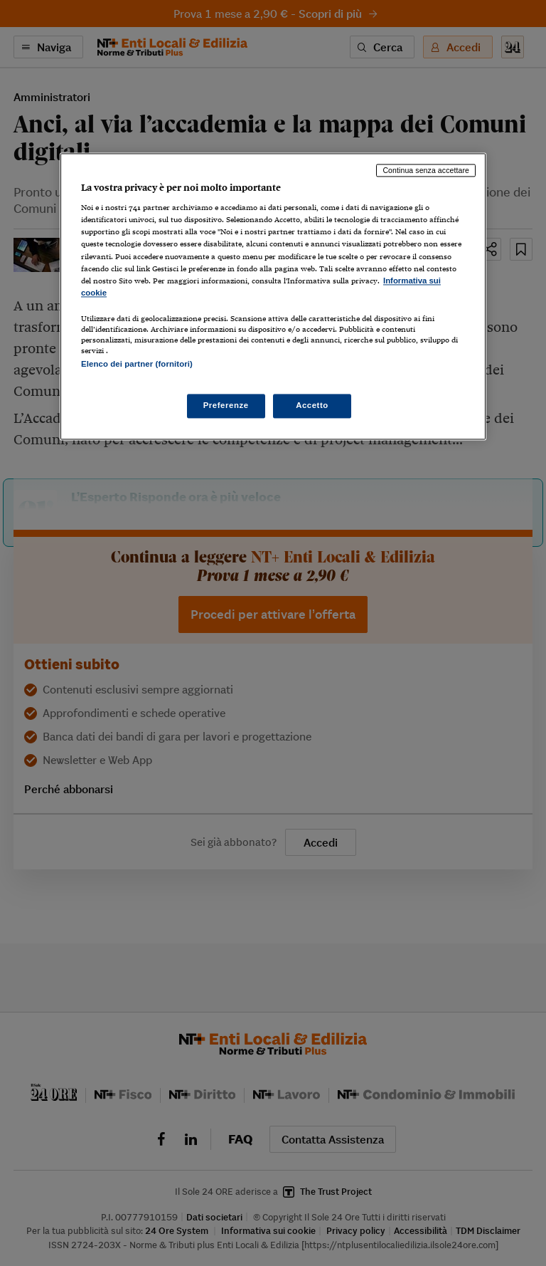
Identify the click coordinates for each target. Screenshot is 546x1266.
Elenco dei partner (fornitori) (137, 364)
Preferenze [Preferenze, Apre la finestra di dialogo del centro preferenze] (226, 406)
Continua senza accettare (425, 170)
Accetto (312, 406)
